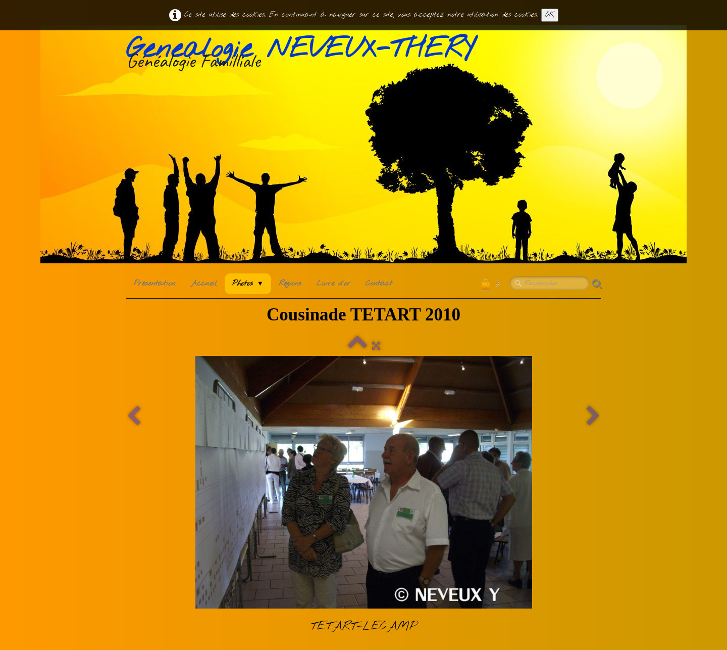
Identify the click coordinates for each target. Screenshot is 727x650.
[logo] (304, 55)
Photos (248, 283)
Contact (379, 283)
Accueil (203, 283)
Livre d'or (333, 283)
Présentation (154, 283)
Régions (290, 283)
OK (549, 15)
